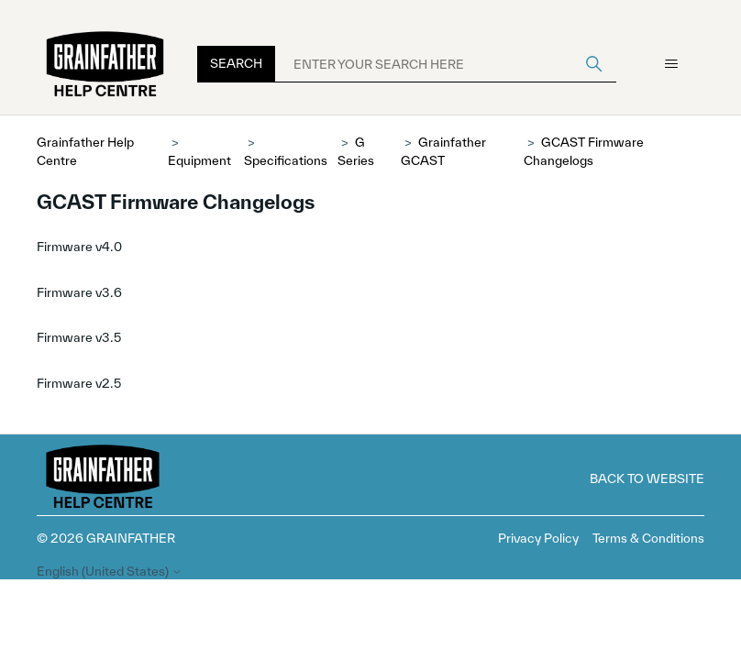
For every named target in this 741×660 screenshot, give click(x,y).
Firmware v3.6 (79, 292)
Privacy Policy (538, 538)
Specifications (285, 160)
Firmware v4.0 (79, 246)
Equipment (199, 160)
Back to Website (647, 478)
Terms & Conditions (648, 538)
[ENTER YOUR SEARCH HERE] (445, 64)
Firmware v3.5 (79, 337)
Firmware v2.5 (79, 383)
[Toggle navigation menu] (671, 64)
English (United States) (109, 571)
